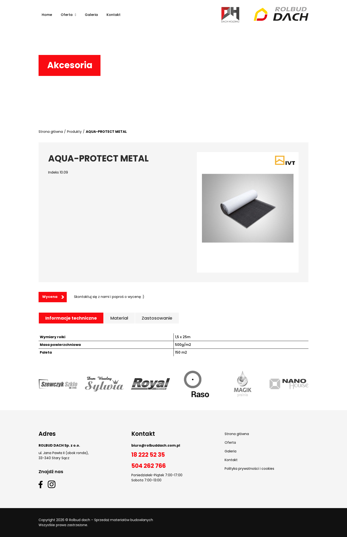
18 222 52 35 (148, 455)
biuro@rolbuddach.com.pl (155, 445)
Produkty (74, 131)
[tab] (71, 318)
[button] (53, 297)
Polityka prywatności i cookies (249, 468)
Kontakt (231, 459)
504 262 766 (148, 466)
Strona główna (51, 131)
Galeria (230, 451)
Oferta (230, 442)
